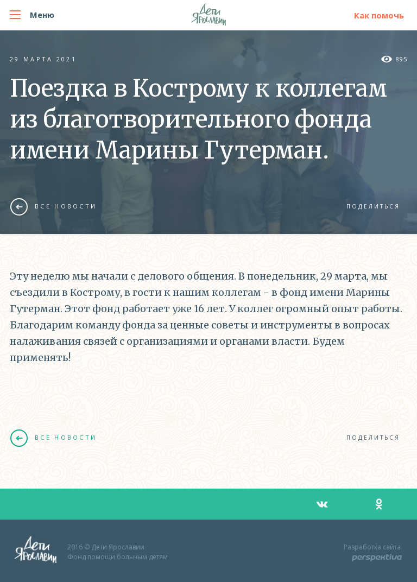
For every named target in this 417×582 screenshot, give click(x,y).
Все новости (53, 206)
